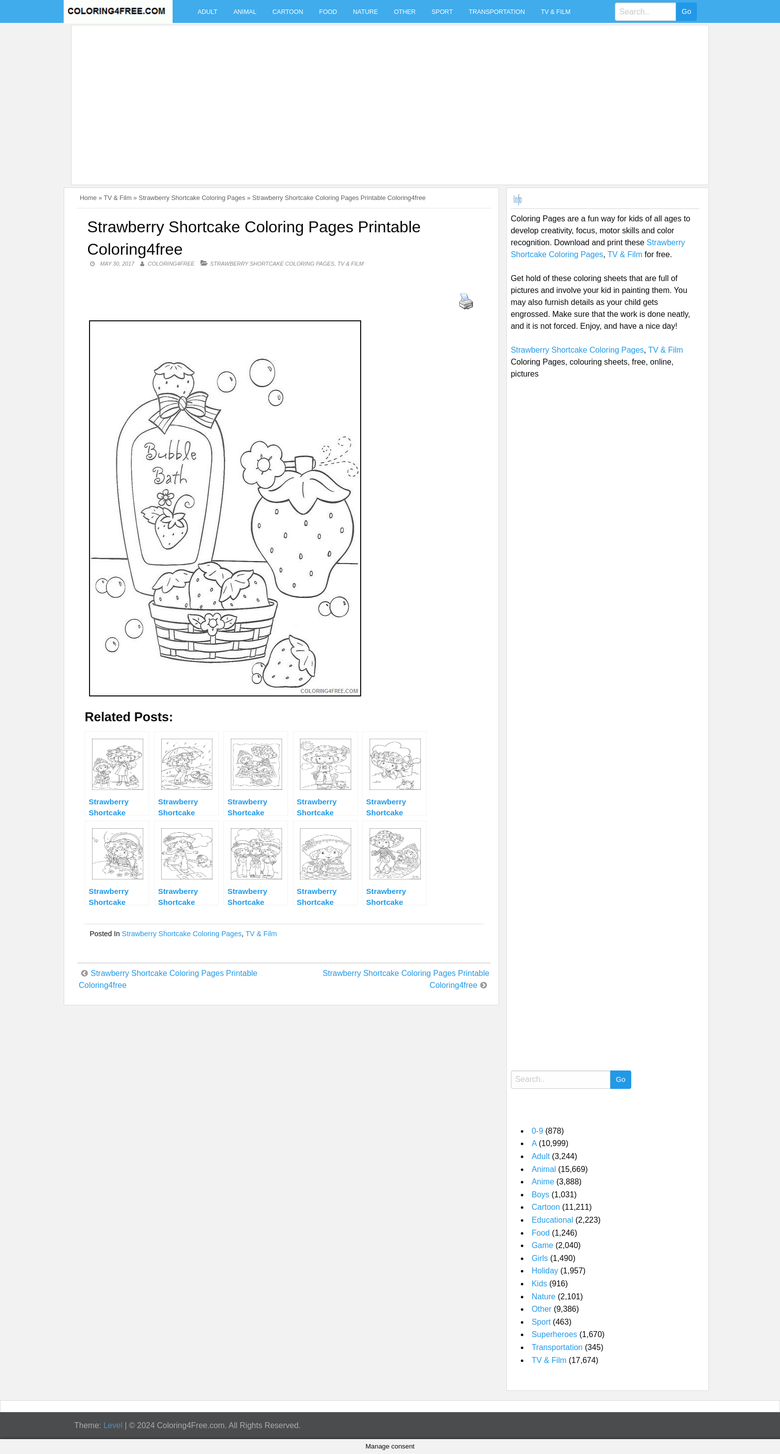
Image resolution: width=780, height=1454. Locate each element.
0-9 (537, 1131)
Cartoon (288, 11)
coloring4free (171, 264)
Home (88, 197)
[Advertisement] (374, 99)
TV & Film (556, 11)
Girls (540, 1258)
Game (543, 1245)
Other (405, 11)
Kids (539, 1283)
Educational (553, 1220)
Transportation (497, 11)
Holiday (545, 1270)
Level (112, 1425)
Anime (543, 1181)
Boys (541, 1194)
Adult (207, 11)
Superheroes (555, 1334)
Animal (244, 11)
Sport (442, 11)
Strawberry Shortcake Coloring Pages (192, 197)
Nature (365, 11)
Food (328, 11)
